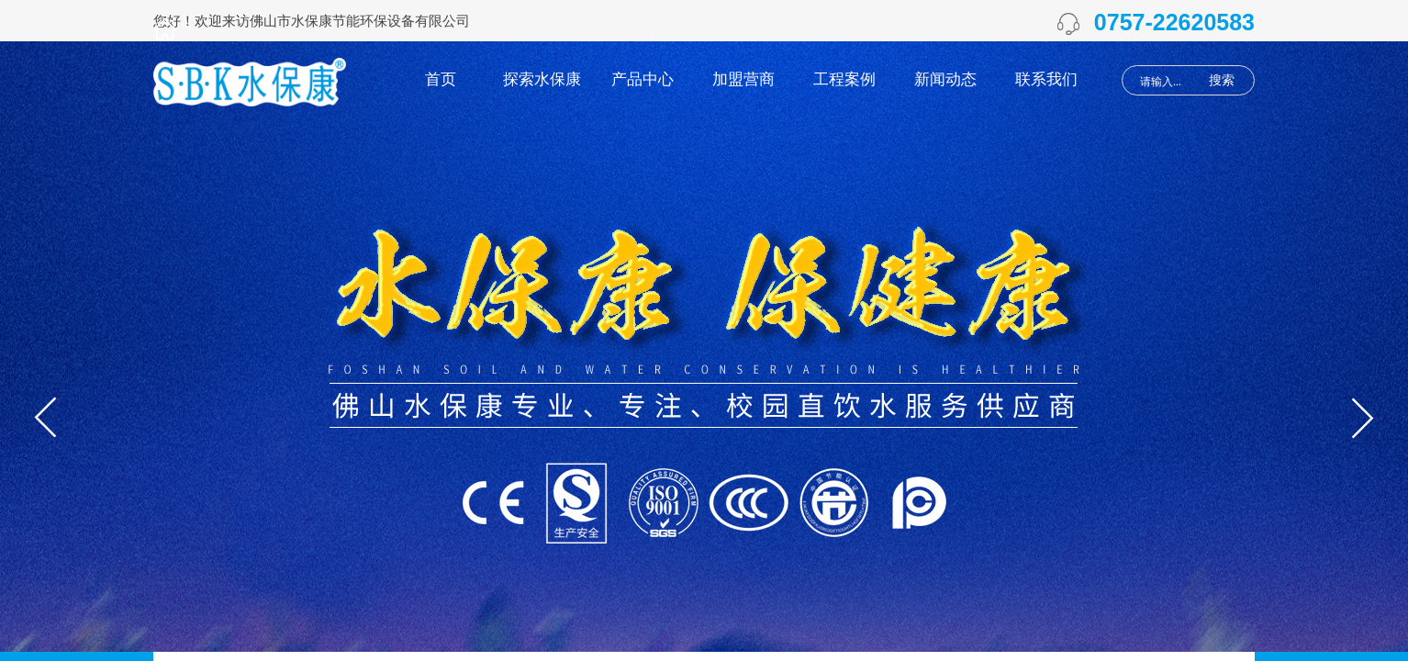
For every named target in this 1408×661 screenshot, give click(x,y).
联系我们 (1046, 79)
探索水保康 (542, 79)
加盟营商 (743, 79)
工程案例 (844, 79)
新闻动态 (945, 79)
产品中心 (642, 79)
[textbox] (1166, 82)
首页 (440, 79)
